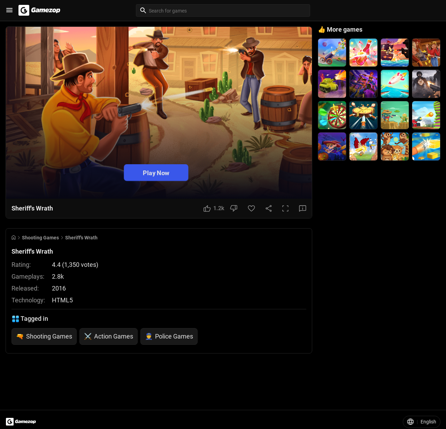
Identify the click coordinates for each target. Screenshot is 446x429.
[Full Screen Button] (285, 208)
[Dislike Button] (233, 208)
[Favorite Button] (251, 208)
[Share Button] (268, 208)
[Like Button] (214, 208)
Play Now (156, 172)
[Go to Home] (13, 237)
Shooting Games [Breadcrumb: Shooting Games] (40, 237)
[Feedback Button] (302, 208)
